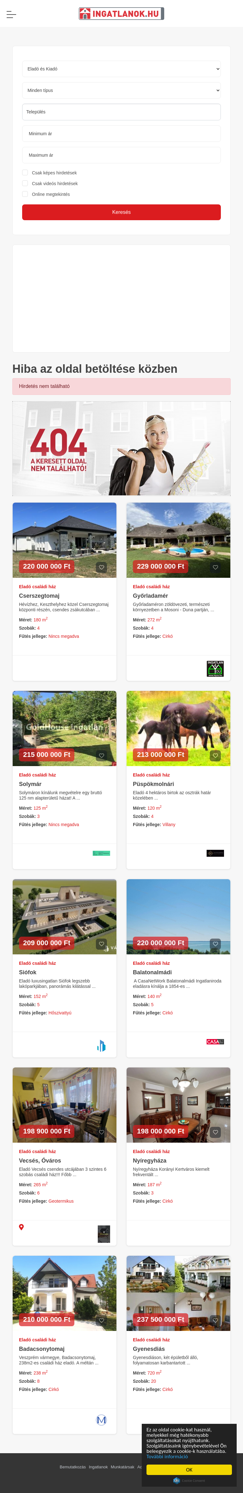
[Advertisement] (121, 298)
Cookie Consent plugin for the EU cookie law (190, 1480)
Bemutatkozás (73, 1467)
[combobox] (121, 112)
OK (190, 1469)
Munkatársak (122, 1467)
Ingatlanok (98, 1467)
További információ (168, 1456)
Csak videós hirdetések (55, 183)
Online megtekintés (51, 194)
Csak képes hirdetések (54, 172)
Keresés (121, 212)
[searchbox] (121, 112)
